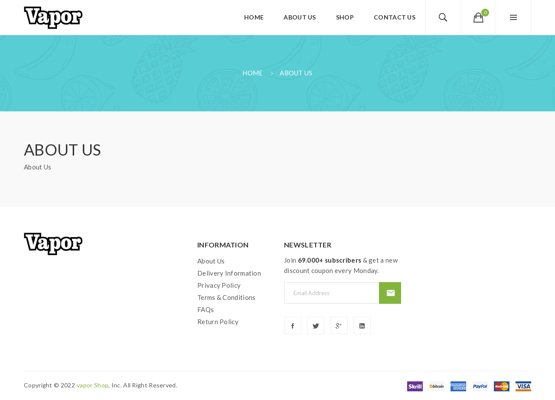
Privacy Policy (219, 285)
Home (252, 73)
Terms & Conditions (226, 297)
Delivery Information (229, 273)
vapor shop (92, 385)
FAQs (205, 309)
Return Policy (217, 321)
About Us (296, 73)
